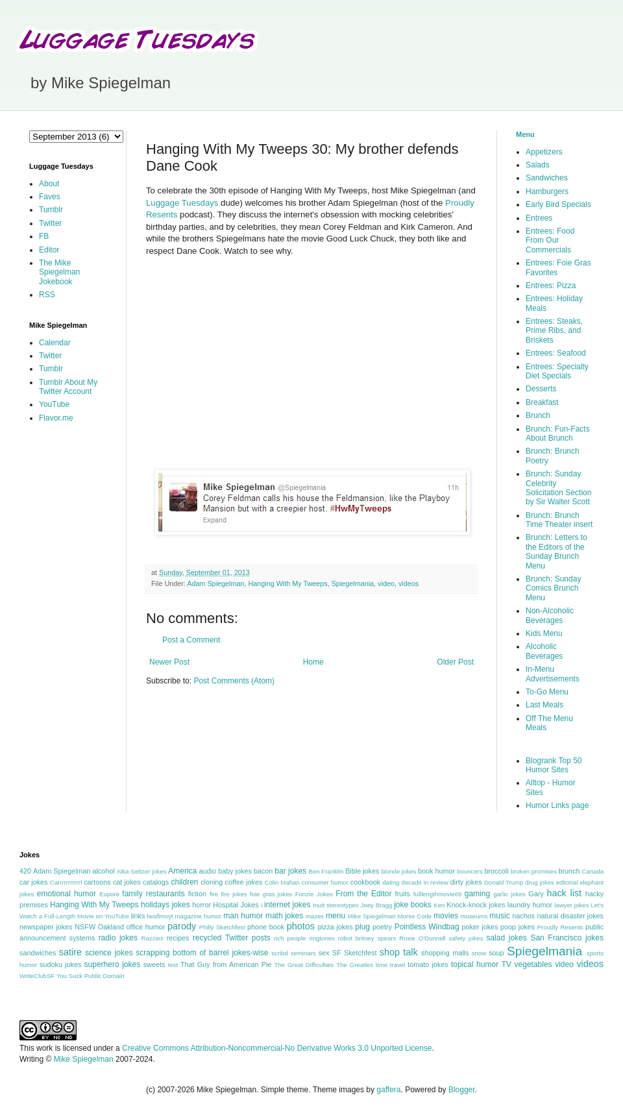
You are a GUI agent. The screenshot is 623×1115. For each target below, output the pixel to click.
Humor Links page (557, 805)
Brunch (538, 415)
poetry (382, 927)
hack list (563, 893)
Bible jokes (362, 871)
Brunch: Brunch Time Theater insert (559, 520)
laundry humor (529, 905)
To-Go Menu (547, 691)
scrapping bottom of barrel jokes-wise (202, 952)
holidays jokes (165, 904)
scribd (279, 953)
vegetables (533, 964)
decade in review (424, 882)
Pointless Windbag (427, 926)
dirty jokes (466, 882)
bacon (263, 871)
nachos (523, 916)
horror (201, 905)
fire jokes (234, 894)
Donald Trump (504, 882)
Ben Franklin (326, 871)
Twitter (50, 223)
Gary (535, 894)
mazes (315, 916)
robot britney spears (367, 938)
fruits (402, 894)
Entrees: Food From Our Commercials (550, 240)
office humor (146, 927)
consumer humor (325, 882)
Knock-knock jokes (475, 905)
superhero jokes (112, 964)
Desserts (541, 388)
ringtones (321, 938)
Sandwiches (547, 177)
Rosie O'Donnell (422, 938)
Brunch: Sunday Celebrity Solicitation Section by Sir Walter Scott (558, 487)
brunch (569, 871)
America (182, 871)
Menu (525, 134)
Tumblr (51, 209)
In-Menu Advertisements (553, 674)
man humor (243, 915)
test (173, 964)
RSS (47, 294)
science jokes (108, 952)
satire (70, 952)
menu (335, 915)
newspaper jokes (46, 927)
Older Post (455, 662)
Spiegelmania (353, 583)
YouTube (54, 404)
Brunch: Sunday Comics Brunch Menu (553, 588)
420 (25, 871)
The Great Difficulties (304, 964)
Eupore (109, 894)
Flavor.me (56, 418)
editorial (567, 882)
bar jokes (290, 871)
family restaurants (153, 893)
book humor (436, 871)
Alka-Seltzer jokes (142, 871)
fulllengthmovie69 (437, 894)
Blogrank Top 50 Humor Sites (554, 765)
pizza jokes (335, 927)
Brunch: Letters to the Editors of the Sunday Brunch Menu (556, 551)
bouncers (469, 871)
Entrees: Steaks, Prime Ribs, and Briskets (554, 331)
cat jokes (127, 882)
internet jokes (287, 904)
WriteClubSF (37, 975)
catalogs (156, 882)
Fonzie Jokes (314, 894)
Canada (592, 871)
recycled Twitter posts (232, 937)
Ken (439, 905)
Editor (49, 249)
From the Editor (363, 893)
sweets (154, 964)
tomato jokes (428, 964)
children (185, 882)
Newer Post (169, 662)
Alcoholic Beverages (544, 651)
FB (44, 236)
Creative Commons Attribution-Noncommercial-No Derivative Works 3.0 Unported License (277, 1048)
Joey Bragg (377, 905)
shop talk (399, 952)
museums (474, 916)
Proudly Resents (560, 927)
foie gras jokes (271, 894)
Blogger (461, 1089)
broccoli (496, 871)
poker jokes (480, 927)
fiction (197, 894)
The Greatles (354, 964)
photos (301, 926)
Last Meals (544, 704)
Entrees (539, 218)
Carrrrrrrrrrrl (66, 882)
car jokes (33, 882)
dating (390, 882)
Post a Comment (191, 639)
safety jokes (465, 938)
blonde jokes (398, 871)
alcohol (103, 871)
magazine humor (198, 916)
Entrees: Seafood (556, 353)
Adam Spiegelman (215, 583)
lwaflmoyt (160, 916)
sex (324, 953)
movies (446, 915)
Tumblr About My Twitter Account (68, 387)
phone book (265, 927)
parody (181, 926)
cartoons (97, 882)
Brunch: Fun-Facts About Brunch (558, 433)
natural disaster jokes (570, 916)
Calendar (55, 342)
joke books (413, 904)
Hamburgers (547, 191)
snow (479, 953)
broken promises (534, 871)
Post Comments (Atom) (234, 680)
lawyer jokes (571, 905)
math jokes (284, 915)
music (499, 915)
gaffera (388, 1089)
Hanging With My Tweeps (287, 583)
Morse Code (415, 916)
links (138, 916)
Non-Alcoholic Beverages (550, 615)
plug (362, 926)
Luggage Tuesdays (182, 203)
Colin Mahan (282, 882)
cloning (212, 882)
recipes (178, 938)
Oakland (111, 927)
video (386, 583)
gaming (477, 893)
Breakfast (542, 402)
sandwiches (37, 953)
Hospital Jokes (235, 905)
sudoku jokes (60, 964)
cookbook (365, 882)
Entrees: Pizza (551, 285)
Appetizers (544, 151)
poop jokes (517, 927)
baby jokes (235, 871)
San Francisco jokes (567, 937)
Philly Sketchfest (222, 927)
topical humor (474, 964)
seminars (303, 953)
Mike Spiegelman (372, 916)
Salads (538, 164)
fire (214, 894)
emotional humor (66, 893)
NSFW (85, 927)
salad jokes (506, 937)
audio (207, 871)
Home (313, 662)
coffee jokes (244, 882)
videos (408, 583)
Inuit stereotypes (336, 905)
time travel (390, 964)
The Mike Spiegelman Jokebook (59, 272)
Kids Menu (544, 633)
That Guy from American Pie (225, 964)
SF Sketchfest (354, 953)
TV (506, 964)
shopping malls (445, 953)
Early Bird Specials (558, 204)
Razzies (152, 938)
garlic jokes (509, 894)
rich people (290, 938)
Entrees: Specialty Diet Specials (557, 371)
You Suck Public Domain (90, 975)
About (49, 183)
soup (496, 953)
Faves (49, 196)
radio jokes (118, 937)
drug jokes (539, 882)
